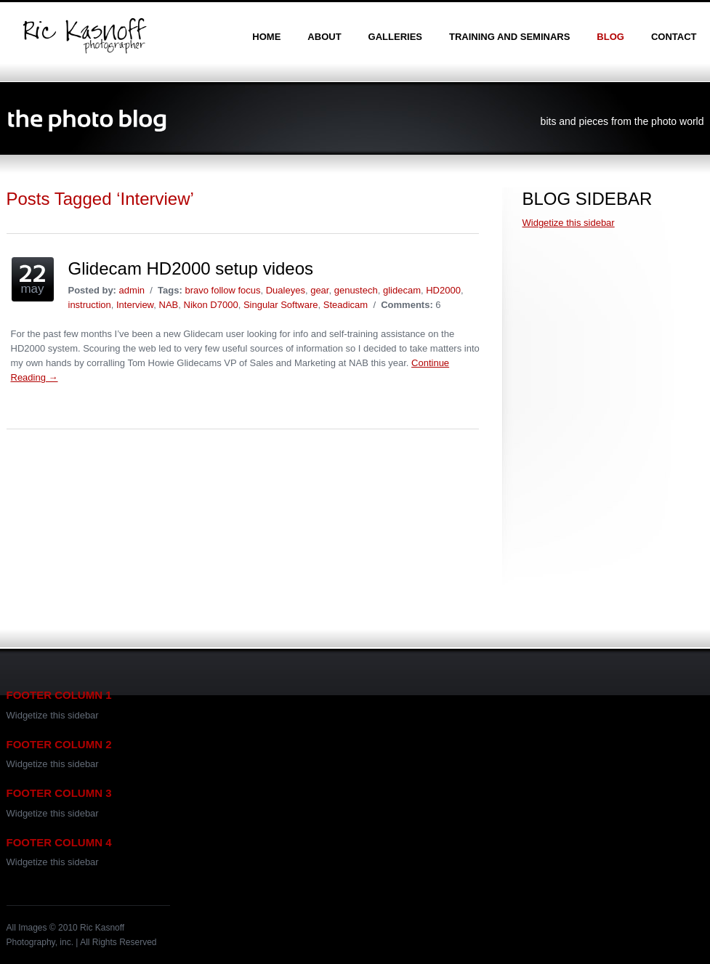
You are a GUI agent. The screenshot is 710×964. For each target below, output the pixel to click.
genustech (356, 290)
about (324, 36)
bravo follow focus (222, 290)
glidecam (402, 290)
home (266, 36)
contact (674, 36)
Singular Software (280, 304)
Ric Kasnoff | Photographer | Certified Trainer (84, 35)
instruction (89, 304)
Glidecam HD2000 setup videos (191, 268)
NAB (169, 304)
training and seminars (509, 36)
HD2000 (443, 290)
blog (610, 36)
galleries (395, 36)
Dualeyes (285, 290)
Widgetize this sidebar (569, 222)
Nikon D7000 (211, 304)
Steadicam (345, 304)
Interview (134, 304)
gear (319, 290)
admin (132, 290)
